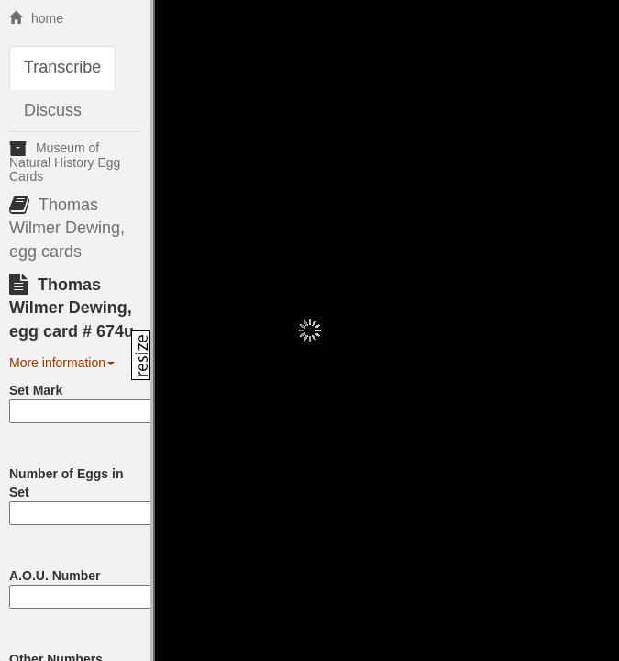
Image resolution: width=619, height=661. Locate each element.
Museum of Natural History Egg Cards (64, 162)
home (36, 18)
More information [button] (62, 362)
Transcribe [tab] (62, 67)
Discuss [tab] (53, 110)
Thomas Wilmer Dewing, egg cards (67, 228)
